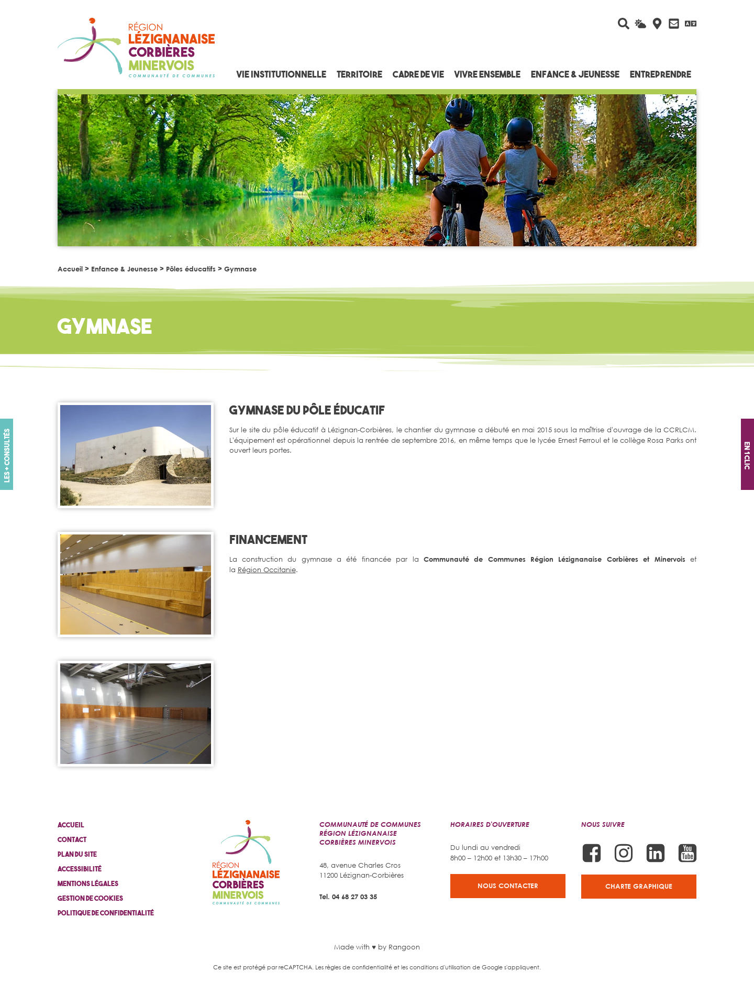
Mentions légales (88, 883)
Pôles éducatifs (191, 269)
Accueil (70, 269)
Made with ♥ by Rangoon (377, 947)
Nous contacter (508, 885)
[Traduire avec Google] (690, 23)
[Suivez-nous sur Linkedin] (655, 853)
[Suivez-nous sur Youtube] (687, 853)
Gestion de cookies (90, 898)
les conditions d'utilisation (436, 967)
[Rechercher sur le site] (623, 23)
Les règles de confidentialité (353, 967)
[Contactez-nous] (674, 23)
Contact (72, 839)
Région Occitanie (267, 569)
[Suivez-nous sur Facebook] (591, 853)
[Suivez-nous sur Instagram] (623, 853)
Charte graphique (638, 886)
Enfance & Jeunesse (124, 269)
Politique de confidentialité (106, 913)
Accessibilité (80, 869)
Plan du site (77, 854)
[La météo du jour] (640, 23)
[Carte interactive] (657, 23)
